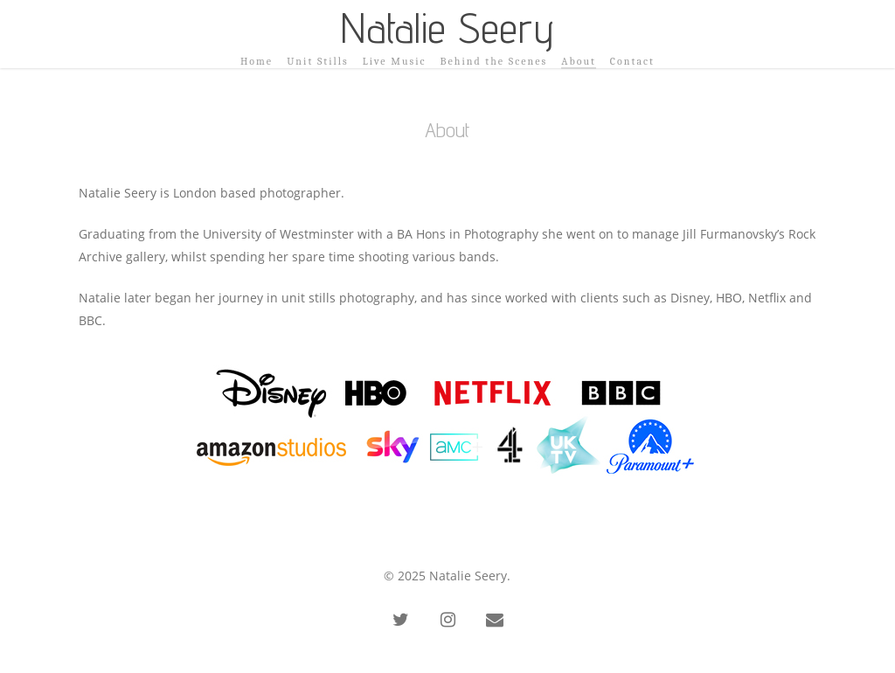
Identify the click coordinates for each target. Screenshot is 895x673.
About (578, 61)
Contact (632, 61)
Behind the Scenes (494, 61)
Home (256, 61)
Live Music (395, 61)
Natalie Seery (448, 27)
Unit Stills (318, 61)
